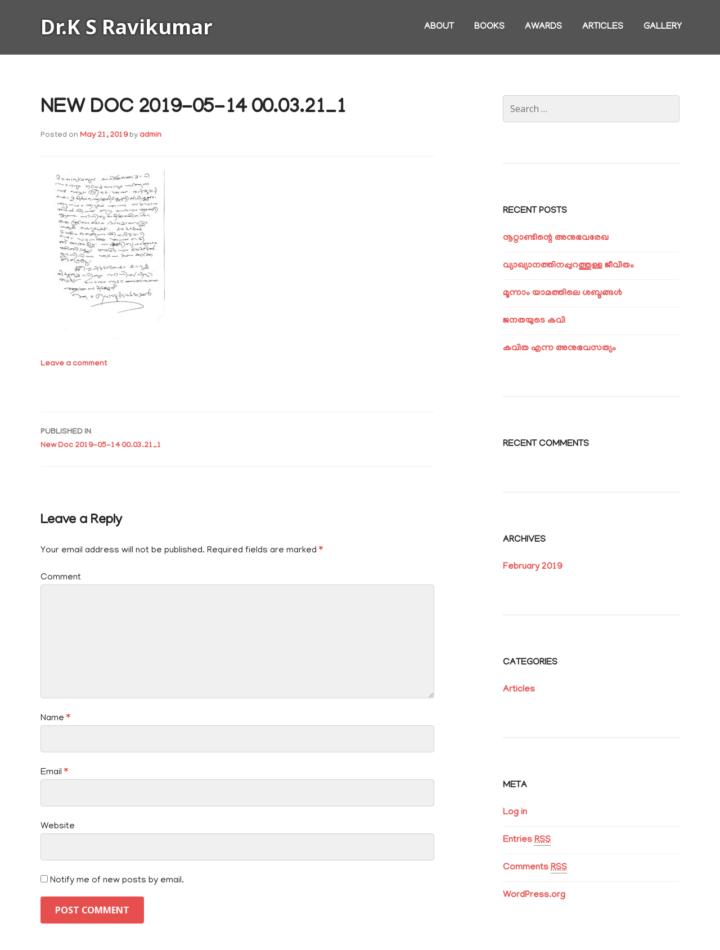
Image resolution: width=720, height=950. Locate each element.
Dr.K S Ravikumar (126, 27)
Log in (515, 813)
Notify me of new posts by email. (117, 881)
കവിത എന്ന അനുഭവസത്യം (559, 349)
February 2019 (532, 567)
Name (55, 718)
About (439, 27)
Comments (535, 868)
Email (54, 773)
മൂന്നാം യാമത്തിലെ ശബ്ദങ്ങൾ (562, 293)
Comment (60, 578)
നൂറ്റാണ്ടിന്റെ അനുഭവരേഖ (556, 238)
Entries (527, 840)
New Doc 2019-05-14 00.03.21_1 (237, 438)
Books (489, 27)
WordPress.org (534, 895)
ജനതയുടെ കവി (534, 321)
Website (57, 827)
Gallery (663, 27)
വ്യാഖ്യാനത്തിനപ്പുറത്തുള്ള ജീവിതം (568, 266)
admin (150, 135)
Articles (602, 27)
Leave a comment (73, 364)
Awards (543, 27)
